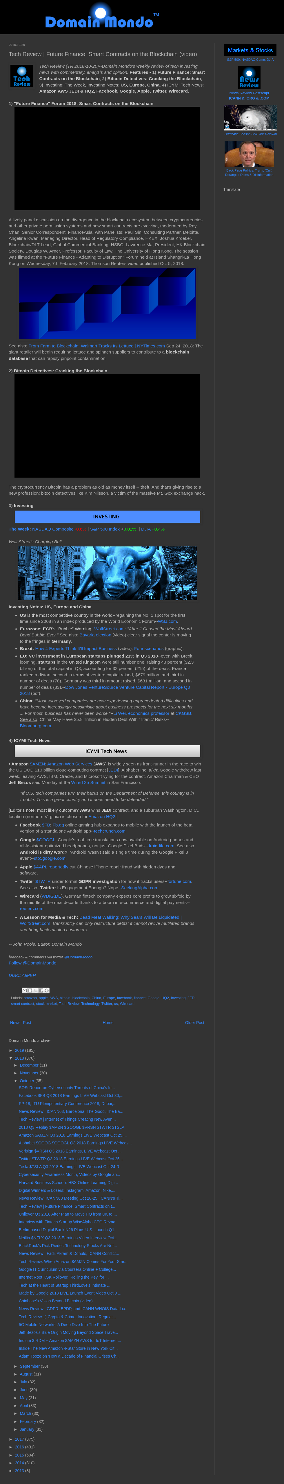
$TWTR (43, 881)
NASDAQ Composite (53, 528)
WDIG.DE (51, 896)
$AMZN (37, 763)
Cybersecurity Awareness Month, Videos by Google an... (69, 1174)
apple (43, 998)
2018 (20, 1058)
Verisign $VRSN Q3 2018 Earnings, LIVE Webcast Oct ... (70, 1151)
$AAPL (40, 866)
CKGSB (183, 713)
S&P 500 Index (105, 528)
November (29, 1073)
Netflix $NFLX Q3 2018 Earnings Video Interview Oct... (68, 1238)
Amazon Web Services (69, 763)
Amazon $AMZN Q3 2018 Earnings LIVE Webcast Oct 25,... (73, 1135)
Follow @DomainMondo (32, 962)
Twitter (106, 1004)
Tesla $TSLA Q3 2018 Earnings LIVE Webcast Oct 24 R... (71, 1166)
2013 (20, 1470)
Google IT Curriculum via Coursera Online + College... (67, 1269)
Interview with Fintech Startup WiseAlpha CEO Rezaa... (69, 1222)
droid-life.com (161, 845)
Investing (178, 998)
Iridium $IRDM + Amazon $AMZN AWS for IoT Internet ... (70, 1340)
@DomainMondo (78, 957)
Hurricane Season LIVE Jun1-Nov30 (251, 134)
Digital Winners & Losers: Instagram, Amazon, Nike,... (67, 1190)
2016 (20, 1447)
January (27, 1429)
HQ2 (165, 998)
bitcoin (65, 998)
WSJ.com (167, 621)
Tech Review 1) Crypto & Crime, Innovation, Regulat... (67, 1316)
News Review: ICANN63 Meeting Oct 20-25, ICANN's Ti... (71, 1198)
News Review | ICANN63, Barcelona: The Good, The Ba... (71, 1111)
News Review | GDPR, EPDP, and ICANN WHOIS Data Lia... (73, 1308)
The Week (19, 528)
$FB (46, 824)
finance (140, 998)
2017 (20, 1439)
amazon (30, 998)
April (24, 1405)
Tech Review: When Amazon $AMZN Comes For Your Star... (73, 1261)
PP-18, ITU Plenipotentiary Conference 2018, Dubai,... (67, 1103)
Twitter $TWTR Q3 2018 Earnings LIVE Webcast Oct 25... (71, 1159)
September (30, 1366)
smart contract (22, 1004)
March (26, 1413)
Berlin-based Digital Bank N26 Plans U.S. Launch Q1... (68, 1229)
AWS (54, 998)
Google (154, 998)
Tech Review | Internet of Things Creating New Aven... (67, 1119)
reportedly (58, 866)
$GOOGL (46, 839)
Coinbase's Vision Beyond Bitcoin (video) (56, 1301)
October (27, 1080)
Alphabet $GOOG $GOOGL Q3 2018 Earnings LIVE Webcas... (75, 1143)
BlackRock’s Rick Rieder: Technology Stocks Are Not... (68, 1245)
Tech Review (69, 1004)
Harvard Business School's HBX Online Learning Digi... (68, 1182)
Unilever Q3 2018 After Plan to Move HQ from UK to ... (68, 1214)
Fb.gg (58, 824)
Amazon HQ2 (101, 816)
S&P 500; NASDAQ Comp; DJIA (250, 59)
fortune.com (179, 881)
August (26, 1374)
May (24, 1397)
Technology (90, 1004)
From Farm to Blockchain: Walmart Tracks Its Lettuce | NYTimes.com (96, 345)
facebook (124, 998)
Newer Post (20, 1022)
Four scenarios (149, 648)
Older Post (194, 1022)
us (116, 1004)
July (24, 1382)
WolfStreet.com (109, 628)
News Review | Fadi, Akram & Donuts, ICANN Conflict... (69, 1253)
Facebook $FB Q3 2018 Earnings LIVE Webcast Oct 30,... (71, 1095)
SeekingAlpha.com (139, 887)
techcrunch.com (109, 830)
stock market (46, 1004)
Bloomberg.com (35, 725)
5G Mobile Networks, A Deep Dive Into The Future (64, 1324)
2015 (20, 1455)
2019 (20, 1050)
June (25, 1389)
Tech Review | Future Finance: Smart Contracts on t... (67, 1206)
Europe (109, 998)
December (29, 1065)
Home (108, 1022)
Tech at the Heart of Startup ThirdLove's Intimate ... (64, 1285)
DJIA (146, 528)
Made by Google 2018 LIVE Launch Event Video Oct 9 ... (70, 1293)
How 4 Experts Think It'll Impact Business (76, 648)
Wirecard (127, 1004)
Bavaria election (95, 634)
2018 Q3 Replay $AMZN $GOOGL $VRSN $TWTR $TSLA (71, 1127)
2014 (20, 1463)
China (96, 998)
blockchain (81, 998)
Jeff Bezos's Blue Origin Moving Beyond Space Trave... (68, 1332)
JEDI (113, 769)
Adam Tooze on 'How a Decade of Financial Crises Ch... (69, 1356)
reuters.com (31, 908)
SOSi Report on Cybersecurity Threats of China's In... (67, 1087)
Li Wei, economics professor (141, 713)
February (28, 1421)
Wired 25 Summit (88, 782)
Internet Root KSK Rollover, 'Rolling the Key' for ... (64, 1277)
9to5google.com (49, 858)
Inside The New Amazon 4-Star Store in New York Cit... (68, 1348)
